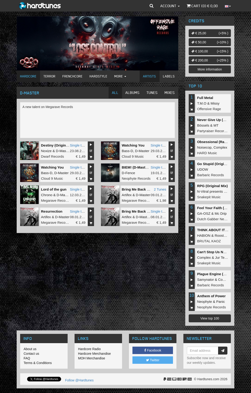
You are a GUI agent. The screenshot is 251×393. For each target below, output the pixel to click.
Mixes (170, 92)
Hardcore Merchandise (94, 353)
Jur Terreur (223, 257)
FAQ (27, 358)
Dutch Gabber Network (214, 219)
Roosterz (222, 235)
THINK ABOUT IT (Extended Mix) (224, 230)
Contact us (31, 353)
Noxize (46, 151)
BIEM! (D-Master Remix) (141, 167)
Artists (149, 76)
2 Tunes (160, 189)
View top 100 (209, 318)
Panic (220, 302)
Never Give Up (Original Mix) (220, 120)
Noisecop (204, 147)
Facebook (152, 350)
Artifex (127, 195)
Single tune (78, 145)
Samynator (205, 279)
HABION (203, 235)
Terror (50, 76)
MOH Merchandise (91, 358)
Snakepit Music (209, 197)
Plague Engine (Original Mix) (220, 274)
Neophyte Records (136, 178)
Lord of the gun (53, 189)
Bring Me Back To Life (140, 189)
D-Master (63, 151)
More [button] (120, 76)
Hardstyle (98, 76)
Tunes (152, 92)
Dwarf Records (52, 156)
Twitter (153, 360)
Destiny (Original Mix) (59, 145)
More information (210, 69)
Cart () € (202, 5)
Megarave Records (55, 200)
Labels (169, 76)
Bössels (203, 125)
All (115, 92)
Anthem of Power (211, 296)
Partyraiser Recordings (214, 131)
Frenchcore (73, 76)
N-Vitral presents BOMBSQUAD (221, 191)
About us (30, 349)
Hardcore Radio (89, 349)
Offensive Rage (209, 109)
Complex (220, 147)
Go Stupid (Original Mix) (217, 164)
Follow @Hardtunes (79, 380)
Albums (133, 92)
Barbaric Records (210, 175)
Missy (215, 103)
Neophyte (204, 302)
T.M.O (201, 103)
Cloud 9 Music (133, 156)
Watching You (133, 145)
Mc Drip (221, 213)
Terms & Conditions (38, 363)
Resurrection (52, 211)
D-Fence (128, 173)
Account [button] (170, 5)
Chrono (46, 195)
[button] (151, 6)
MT (216, 125)
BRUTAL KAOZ (209, 241)
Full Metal (205, 98)
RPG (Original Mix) (212, 186)
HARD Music (207, 153)
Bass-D (127, 151)
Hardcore (28, 76)
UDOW (202, 169)
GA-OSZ (203, 213)
